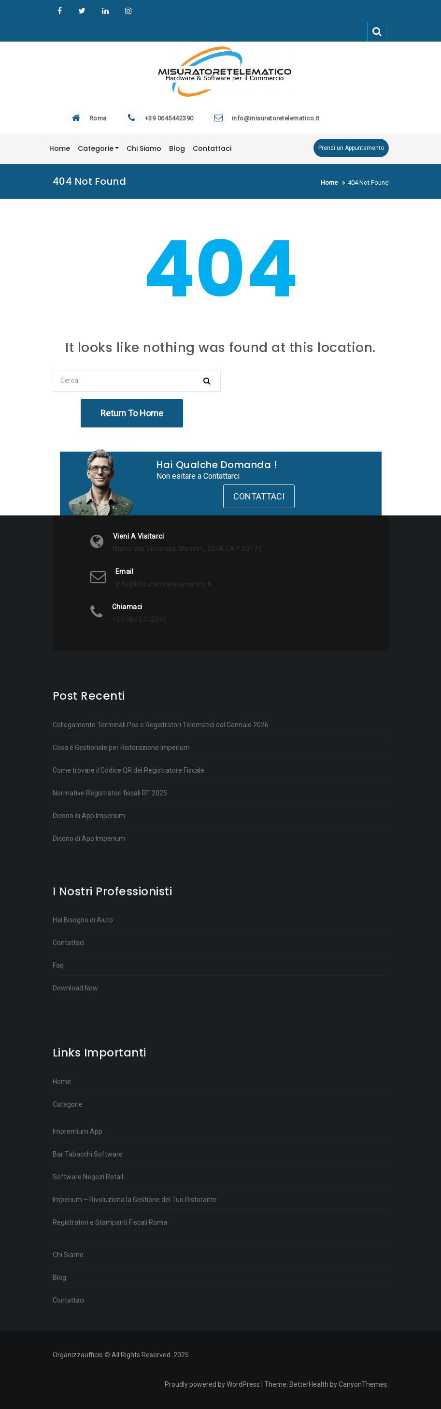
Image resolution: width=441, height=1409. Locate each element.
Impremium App (77, 1384)
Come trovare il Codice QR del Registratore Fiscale (128, 926)
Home (62, 1334)
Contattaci (259, 496)
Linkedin (105, 11)
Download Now (75, 1102)
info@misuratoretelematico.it (276, 118)
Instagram (127, 11)
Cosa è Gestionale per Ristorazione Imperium (121, 903)
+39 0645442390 (169, 118)
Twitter (81, 11)
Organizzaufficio (60, 11)
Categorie (68, 1357)
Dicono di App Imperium (89, 971)
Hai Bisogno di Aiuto (83, 1034)
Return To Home (131, 413)
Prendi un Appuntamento (351, 148)
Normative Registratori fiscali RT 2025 (110, 949)
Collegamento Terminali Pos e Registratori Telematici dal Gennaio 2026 (161, 880)
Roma (98, 118)
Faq (58, 1079)
